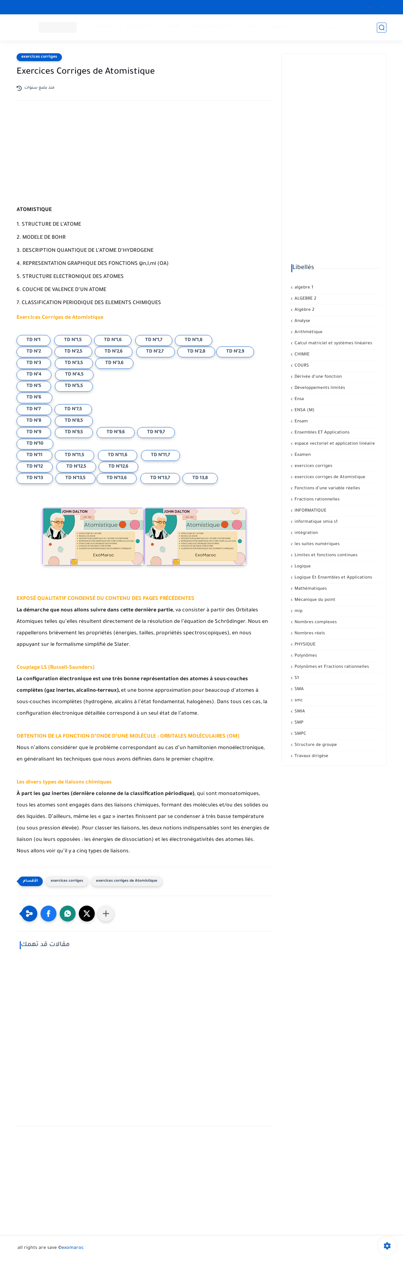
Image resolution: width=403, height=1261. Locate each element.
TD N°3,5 (74, 363)
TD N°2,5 (73, 351)
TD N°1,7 (153, 340)
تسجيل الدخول (324, 27)
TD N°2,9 (235, 351)
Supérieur (281, 27)
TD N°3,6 (114, 363)
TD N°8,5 (74, 421)
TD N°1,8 (193, 340)
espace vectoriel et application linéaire (334, 443)
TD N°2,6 (114, 351)
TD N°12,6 (118, 467)
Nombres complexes (315, 622)
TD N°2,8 (196, 351)
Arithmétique (308, 332)
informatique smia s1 (315, 522)
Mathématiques (310, 589)
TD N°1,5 (73, 340)
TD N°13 (34, 478)
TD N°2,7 (155, 351)
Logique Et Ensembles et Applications (332, 577)
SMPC (299, 734)
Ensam (300, 421)
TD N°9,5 (74, 432)
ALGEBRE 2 (304, 298)
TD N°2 (34, 351)
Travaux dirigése (310, 756)
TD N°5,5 (74, 386)
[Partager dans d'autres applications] (106, 914)
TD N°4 (33, 374)
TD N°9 (33, 432)
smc (298, 700)
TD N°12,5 (76, 467)
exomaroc (73, 1248)
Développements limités (319, 388)
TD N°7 (34, 409)
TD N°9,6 (116, 432)
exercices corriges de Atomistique (126, 881)
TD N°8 (33, 421)
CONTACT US (31, 7)
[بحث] (382, 28)
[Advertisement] (144, 161)
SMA (298, 689)
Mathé (105, 27)
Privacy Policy (148, 7)
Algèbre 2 (303, 310)
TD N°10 (34, 444)
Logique (302, 566)
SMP (298, 722)
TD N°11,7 (160, 455)
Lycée (250, 27)
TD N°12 (34, 467)
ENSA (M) (304, 410)
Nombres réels (309, 633)
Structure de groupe (315, 745)
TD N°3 (33, 363)
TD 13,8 (200, 478)
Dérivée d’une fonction (317, 377)
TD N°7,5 (73, 409)
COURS (301, 365)
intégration (305, 533)
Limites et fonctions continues (325, 555)
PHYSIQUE (138, 27)
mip (297, 611)
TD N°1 (33, 340)
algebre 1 (303, 287)
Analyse (301, 321)
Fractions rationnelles (316, 499)
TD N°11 (34, 455)
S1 (296, 678)
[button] (48, 914)
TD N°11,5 (74, 455)
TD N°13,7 (160, 478)
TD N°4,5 (74, 374)
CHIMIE (172, 27)
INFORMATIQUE (212, 27)
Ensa (298, 399)
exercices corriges (39, 57)
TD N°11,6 (117, 455)
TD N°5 (33, 386)
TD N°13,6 (117, 478)
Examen (302, 455)
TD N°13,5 (75, 478)
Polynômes (305, 655)
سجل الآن (178, 7)
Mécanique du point (314, 600)
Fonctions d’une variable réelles (326, 488)
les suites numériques (316, 544)
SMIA (299, 711)
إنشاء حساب (361, 27)
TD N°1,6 (113, 340)
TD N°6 (34, 397)
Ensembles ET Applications (321, 432)
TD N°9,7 (156, 432)
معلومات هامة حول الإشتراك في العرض (89, 7)
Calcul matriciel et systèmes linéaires (332, 343)
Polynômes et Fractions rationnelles (331, 667)
